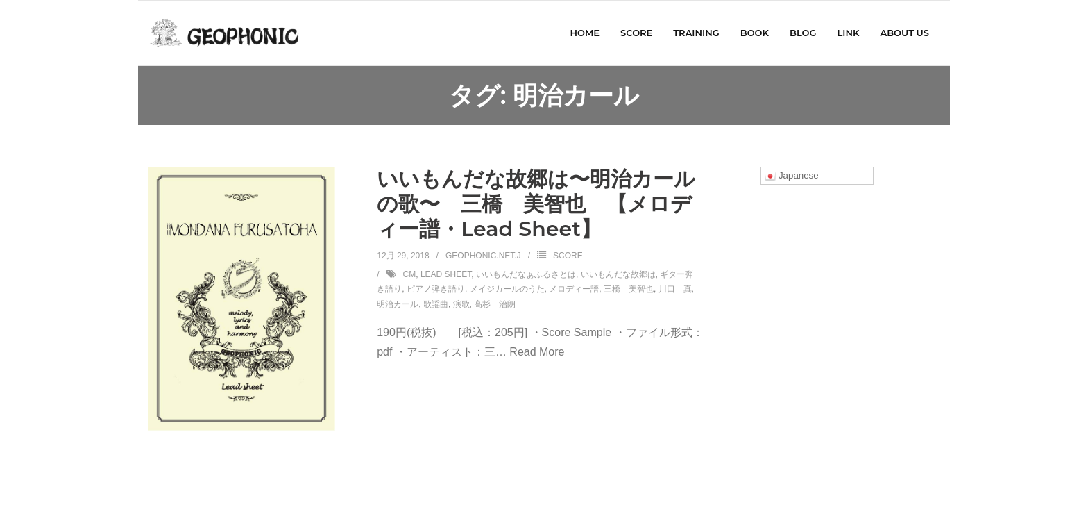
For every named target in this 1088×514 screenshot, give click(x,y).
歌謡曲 (435, 304)
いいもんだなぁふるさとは (526, 274)
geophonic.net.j (483, 255)
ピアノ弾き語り (436, 289)
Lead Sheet (445, 274)
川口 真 (675, 289)
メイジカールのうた (507, 289)
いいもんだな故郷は (618, 274)
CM (409, 274)
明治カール (397, 304)
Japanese (792, 175)
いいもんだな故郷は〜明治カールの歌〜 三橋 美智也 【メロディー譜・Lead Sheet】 (536, 204)
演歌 (461, 304)
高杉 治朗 (495, 304)
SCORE (568, 255)
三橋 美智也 (629, 289)
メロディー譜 (574, 289)
